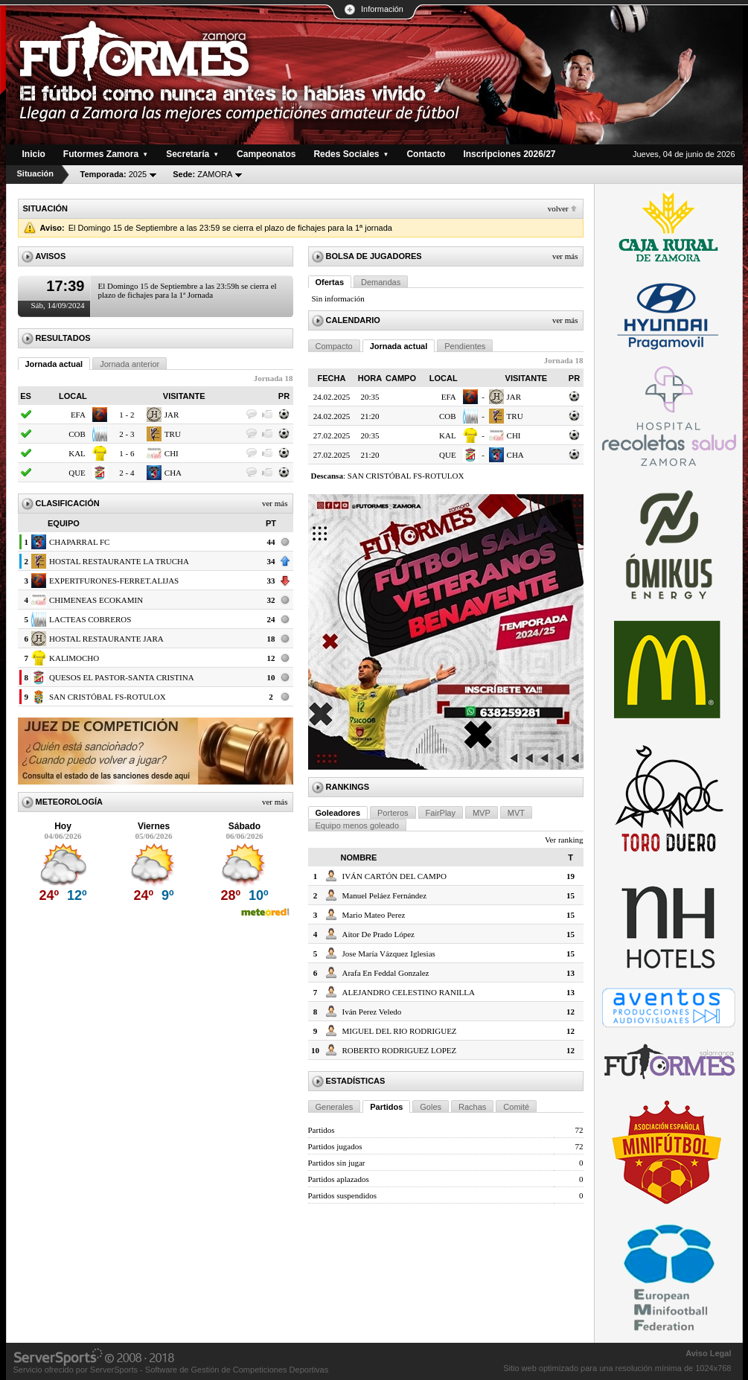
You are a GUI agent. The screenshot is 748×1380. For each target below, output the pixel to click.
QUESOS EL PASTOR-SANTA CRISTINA (121, 677)
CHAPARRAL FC (79, 541)
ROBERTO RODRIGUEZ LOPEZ (399, 1050)
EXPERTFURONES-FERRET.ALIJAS (114, 580)
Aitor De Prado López (378, 934)
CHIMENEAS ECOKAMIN (96, 599)
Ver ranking (564, 839)
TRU (172, 433)
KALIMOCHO (74, 658)
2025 (113, 174)
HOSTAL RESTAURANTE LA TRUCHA (119, 561)
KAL (77, 453)
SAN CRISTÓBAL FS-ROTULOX (107, 696)
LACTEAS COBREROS (90, 619)
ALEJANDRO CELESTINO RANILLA (408, 992)
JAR (171, 414)
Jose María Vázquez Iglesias (388, 953)
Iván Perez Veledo (372, 1011)
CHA (173, 472)
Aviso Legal (708, 1353)
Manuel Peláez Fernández (384, 895)
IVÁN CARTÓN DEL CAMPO (394, 876)
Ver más (275, 503)
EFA (78, 414)
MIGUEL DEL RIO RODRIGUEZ (399, 1030)
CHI (171, 453)
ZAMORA (202, 174)
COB (77, 433)
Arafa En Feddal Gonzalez (385, 972)
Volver (558, 208)
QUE (77, 472)
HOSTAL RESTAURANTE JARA (106, 638)
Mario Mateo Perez (374, 914)
